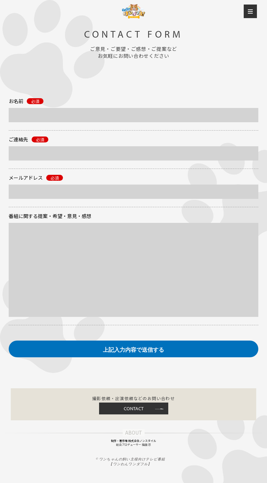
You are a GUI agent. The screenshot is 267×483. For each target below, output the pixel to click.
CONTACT (134, 408)
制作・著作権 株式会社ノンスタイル (133, 441)
